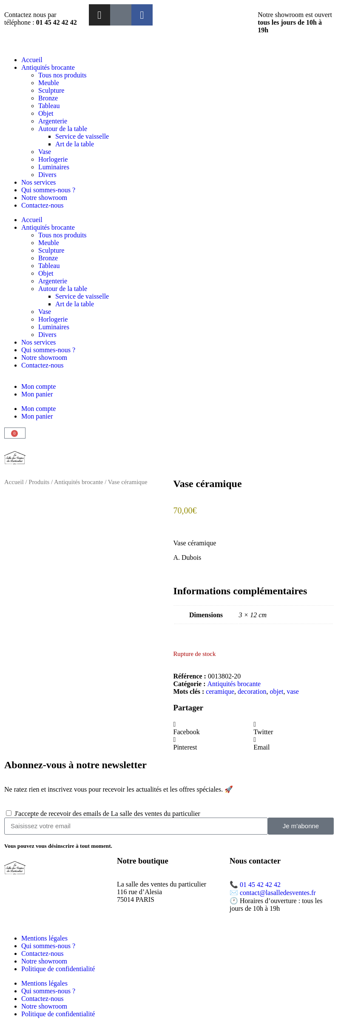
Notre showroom (44, 197)
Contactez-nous (42, 205)
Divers (47, 174)
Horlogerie (53, 159)
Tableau (49, 105)
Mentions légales (44, 938)
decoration (252, 691)
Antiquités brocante (48, 67)
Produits (38, 482)
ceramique (220, 691)
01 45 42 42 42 (260, 884)
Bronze (48, 98)
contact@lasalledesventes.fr (278, 892)
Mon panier (37, 394)
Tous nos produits (62, 75)
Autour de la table (62, 128)
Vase (44, 151)
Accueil (32, 59)
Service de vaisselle (82, 136)
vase (293, 691)
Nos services (38, 182)
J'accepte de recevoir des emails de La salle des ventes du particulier (107, 813)
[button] (213, 728)
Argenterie (52, 121)
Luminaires (53, 167)
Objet (46, 113)
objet (277, 691)
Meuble (48, 82)
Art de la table (74, 144)
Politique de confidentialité (58, 968)
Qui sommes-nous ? (48, 190)
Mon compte (38, 386)
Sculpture (51, 90)
